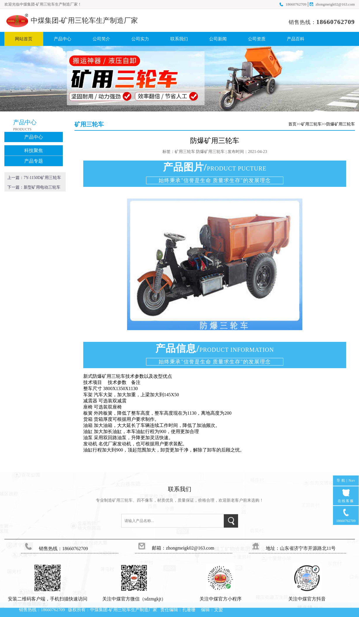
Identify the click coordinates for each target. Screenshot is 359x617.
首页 (292, 124)
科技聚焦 (33, 150)
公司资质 (257, 39)
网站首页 (23, 39)
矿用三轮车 (311, 124)
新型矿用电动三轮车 (42, 187)
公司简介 (101, 39)
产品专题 (33, 160)
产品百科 (295, 39)
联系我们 (179, 39)
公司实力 (140, 39)
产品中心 (62, 39)
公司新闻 (218, 39)
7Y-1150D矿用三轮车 (42, 177)
